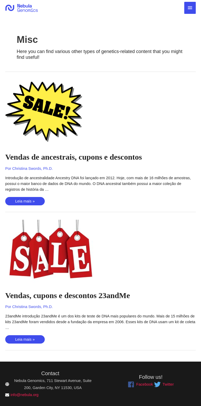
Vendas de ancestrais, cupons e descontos (73, 157)
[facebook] (140, 384)
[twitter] (164, 384)
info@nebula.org (24, 395)
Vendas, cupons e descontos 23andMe (67, 295)
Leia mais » (25, 201)
